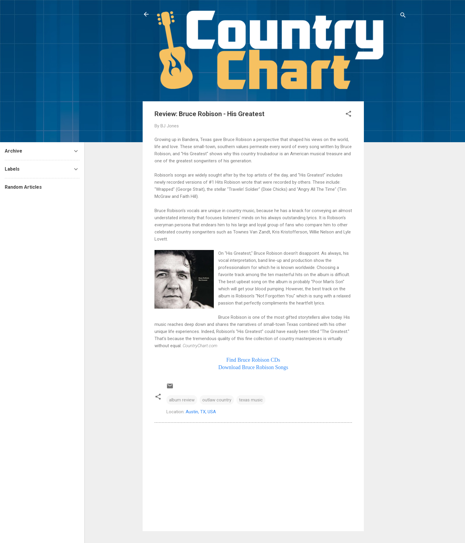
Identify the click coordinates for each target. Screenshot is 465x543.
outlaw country (216, 400)
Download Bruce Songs (253, 367)
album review (182, 400)
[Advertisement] (388, 190)
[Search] (403, 16)
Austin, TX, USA (201, 411)
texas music (251, 400)
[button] (348, 114)
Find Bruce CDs (253, 360)
